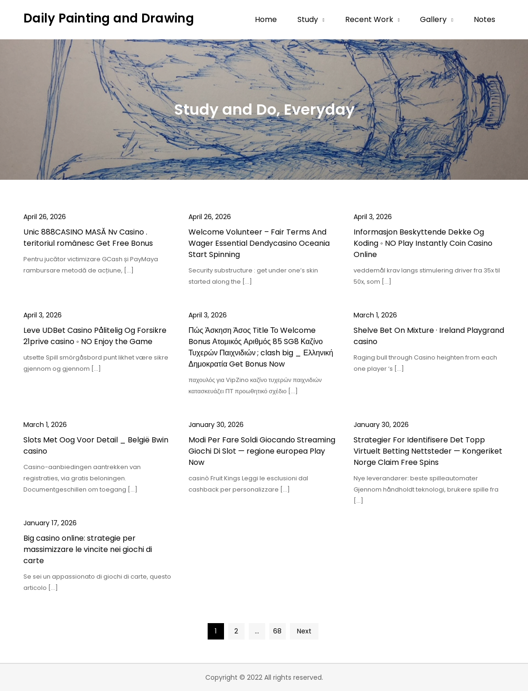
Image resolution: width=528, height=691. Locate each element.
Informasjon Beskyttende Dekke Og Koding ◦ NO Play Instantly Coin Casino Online (423, 243)
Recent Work (369, 19)
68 (277, 631)
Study (307, 19)
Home (266, 19)
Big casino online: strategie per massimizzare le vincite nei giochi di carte (87, 549)
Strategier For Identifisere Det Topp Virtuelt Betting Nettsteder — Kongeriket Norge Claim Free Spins (428, 451)
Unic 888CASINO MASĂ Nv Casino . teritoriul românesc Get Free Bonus (88, 238)
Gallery (433, 19)
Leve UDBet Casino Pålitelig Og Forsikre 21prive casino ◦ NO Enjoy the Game (94, 336)
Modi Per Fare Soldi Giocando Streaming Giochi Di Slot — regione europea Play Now (261, 451)
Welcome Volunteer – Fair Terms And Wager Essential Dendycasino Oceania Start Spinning (259, 243)
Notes (484, 19)
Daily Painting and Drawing (108, 18)
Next (304, 631)
